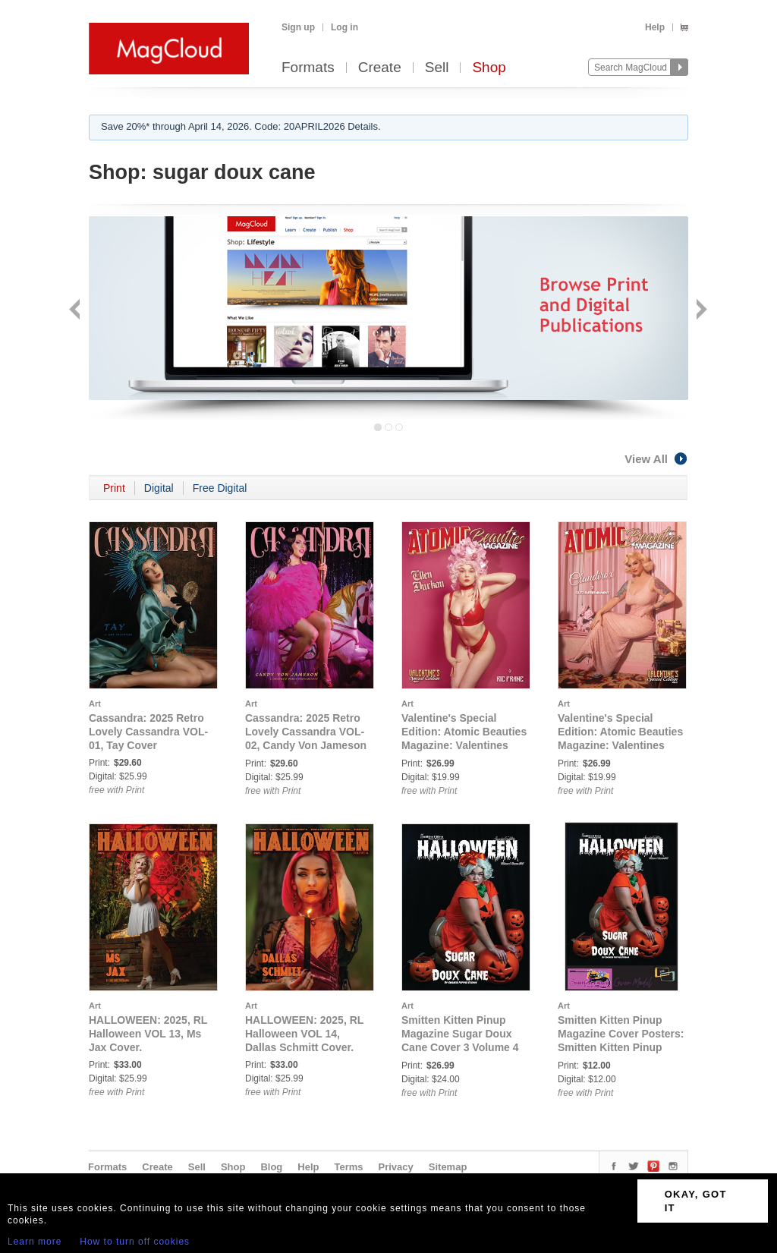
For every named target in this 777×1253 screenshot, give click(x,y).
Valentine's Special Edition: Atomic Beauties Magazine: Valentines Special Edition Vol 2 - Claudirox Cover (620, 745)
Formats (308, 68)
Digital (159, 488)
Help (655, 27)
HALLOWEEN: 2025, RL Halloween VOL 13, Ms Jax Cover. (148, 1033)
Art (95, 703)
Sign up (298, 27)
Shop (488, 68)
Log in (344, 27)
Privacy (396, 1167)
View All (656, 458)
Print (114, 488)
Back (76, 311)
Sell (437, 68)
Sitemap (448, 1167)
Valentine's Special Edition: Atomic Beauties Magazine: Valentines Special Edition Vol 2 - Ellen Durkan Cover (464, 745)
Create (379, 68)
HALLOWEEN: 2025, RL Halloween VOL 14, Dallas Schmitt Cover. (304, 1033)
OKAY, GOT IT (696, 1201)
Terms (348, 1167)
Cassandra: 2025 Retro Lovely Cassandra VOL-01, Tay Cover (148, 731)
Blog (271, 1167)
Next (700, 311)
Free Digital (220, 488)
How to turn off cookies (135, 1241)
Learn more (34, 1241)
